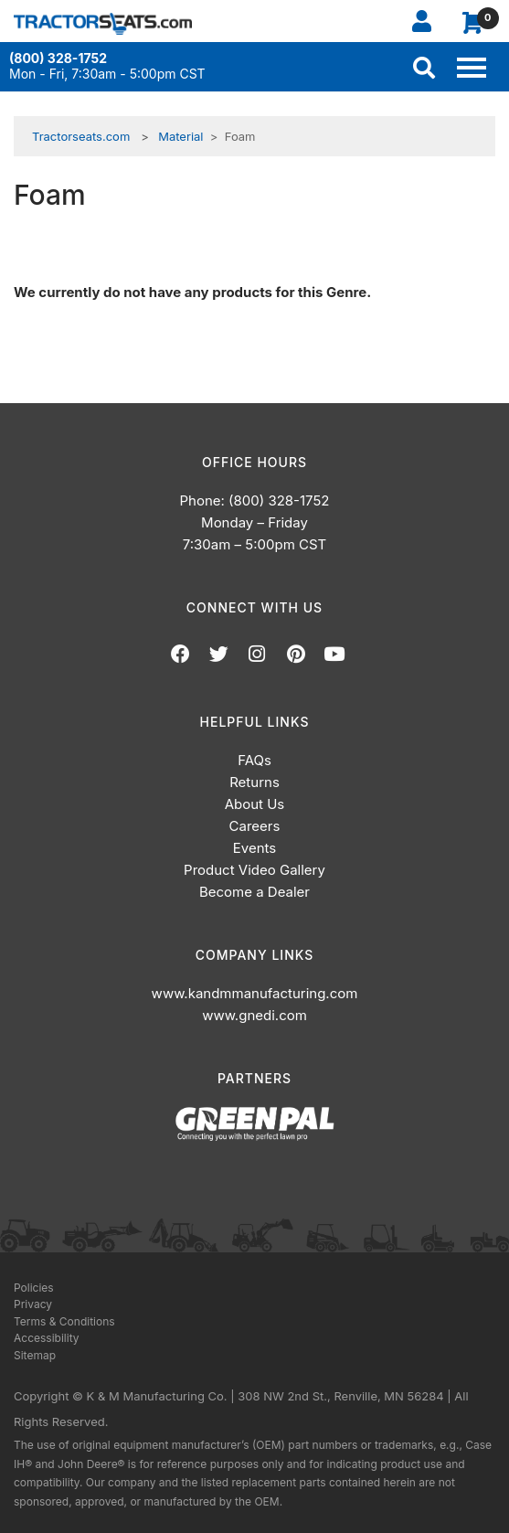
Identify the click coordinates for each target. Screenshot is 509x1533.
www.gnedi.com (254, 1015)
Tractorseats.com (81, 136)
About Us (255, 804)
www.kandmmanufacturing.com (255, 993)
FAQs (254, 760)
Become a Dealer (254, 891)
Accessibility (47, 1338)
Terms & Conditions (64, 1321)
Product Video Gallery (254, 869)
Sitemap (35, 1355)
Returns (254, 782)
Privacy (33, 1304)
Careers (255, 826)
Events (254, 848)
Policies (34, 1287)
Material (180, 136)
